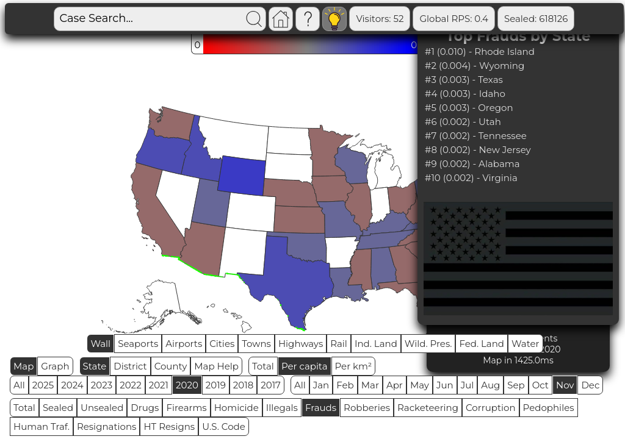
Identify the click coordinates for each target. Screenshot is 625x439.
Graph (55, 366)
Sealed (58, 407)
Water (525, 343)
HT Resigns (169, 426)
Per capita (304, 366)
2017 (271, 385)
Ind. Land (376, 343)
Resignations (107, 426)
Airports (183, 343)
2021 (158, 385)
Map (23, 366)
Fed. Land (481, 343)
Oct (540, 385)
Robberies (367, 407)
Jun (444, 385)
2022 (130, 385)
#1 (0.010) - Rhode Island (480, 51)
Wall (100, 343)
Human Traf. (41, 426)
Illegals (282, 407)
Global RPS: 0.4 (453, 18)
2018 (243, 385)
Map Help (216, 366)
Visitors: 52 (379, 18)
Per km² (353, 366)
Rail (338, 343)
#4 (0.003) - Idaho (465, 93)
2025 (43, 385)
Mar (370, 385)
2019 (216, 385)
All (19, 385)
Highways (300, 343)
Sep (515, 385)
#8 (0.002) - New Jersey (478, 149)
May (419, 385)
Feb (344, 385)
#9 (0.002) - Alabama (472, 164)
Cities (221, 343)
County (170, 366)
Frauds (320, 407)
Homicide (236, 407)
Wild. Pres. (428, 343)
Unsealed (102, 407)
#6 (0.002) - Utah (463, 121)
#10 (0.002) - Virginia (471, 178)
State (95, 366)
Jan (321, 385)
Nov (565, 385)
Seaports (138, 343)
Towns (256, 343)
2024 (72, 385)
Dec (590, 385)
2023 (101, 385)
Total (263, 366)
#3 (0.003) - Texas (464, 79)
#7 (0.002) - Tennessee (476, 135)
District (130, 366)
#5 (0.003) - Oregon (469, 107)
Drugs (145, 407)
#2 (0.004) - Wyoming (474, 65)
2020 (187, 385)
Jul (467, 385)
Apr (394, 385)
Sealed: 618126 (536, 18)
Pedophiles (548, 407)
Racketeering (427, 407)
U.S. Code (223, 426)
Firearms (186, 407)
